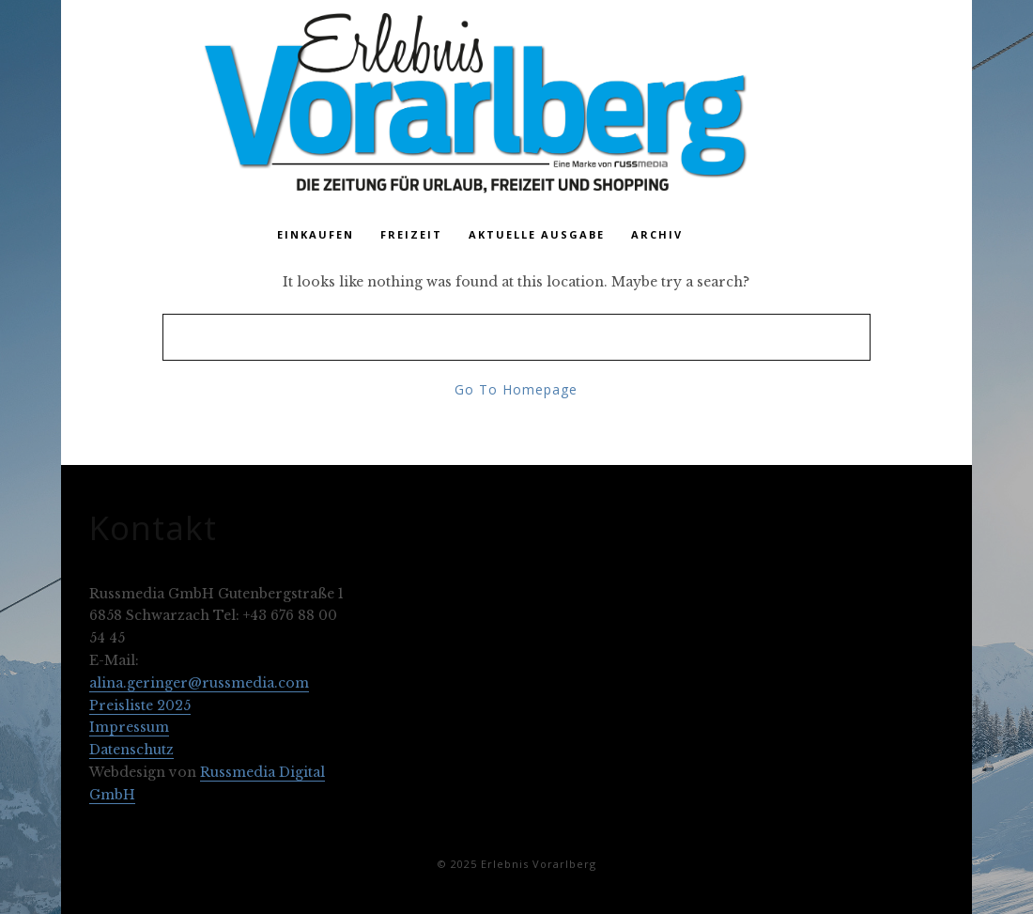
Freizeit (411, 234)
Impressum (129, 727)
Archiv (657, 234)
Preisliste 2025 (140, 705)
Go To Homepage (516, 389)
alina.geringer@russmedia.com (199, 682)
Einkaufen (315, 234)
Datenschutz (131, 749)
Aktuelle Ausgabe (537, 234)
